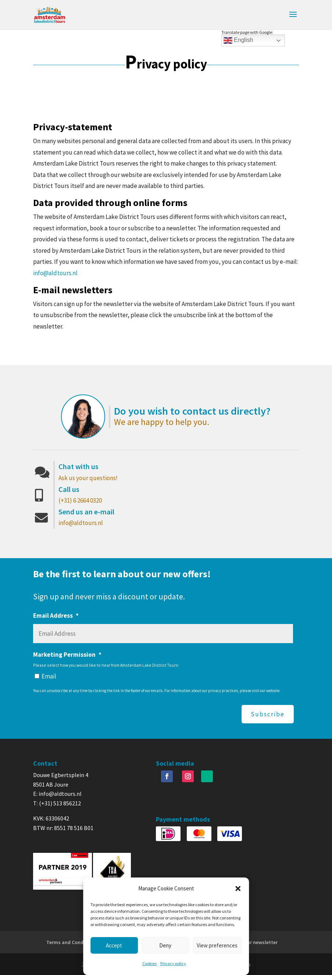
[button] (238, 888)
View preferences (217, 945)
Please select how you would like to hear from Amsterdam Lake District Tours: (106, 665)
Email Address (56, 615)
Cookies (149, 963)
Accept (114, 945)
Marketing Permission (67, 654)
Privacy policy (173, 963)
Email (49, 676)
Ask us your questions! (88, 478)
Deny (165, 945)
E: (36, 793)
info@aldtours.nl (55, 273)
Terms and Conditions (71, 941)
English (238, 40)
